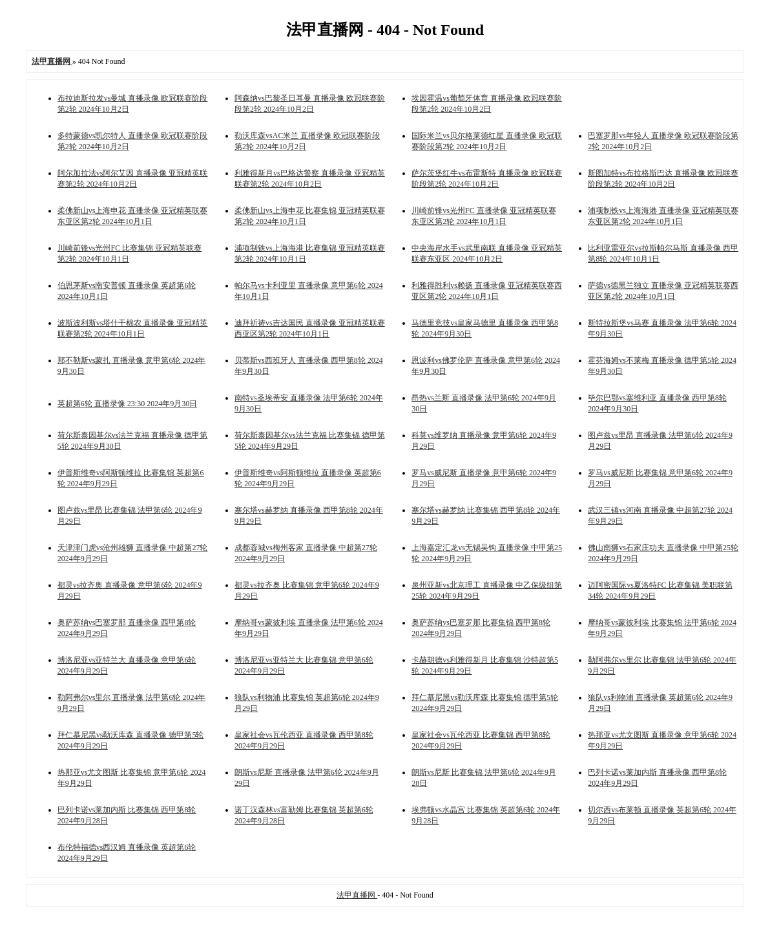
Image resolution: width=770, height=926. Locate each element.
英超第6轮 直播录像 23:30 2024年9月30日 (127, 403)
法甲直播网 (357, 895)
